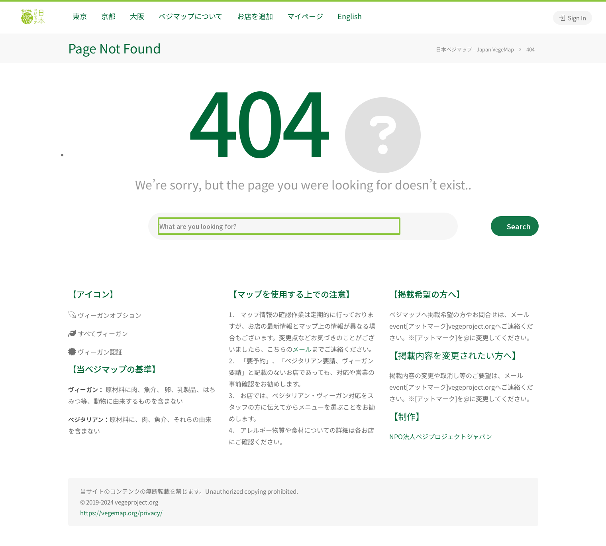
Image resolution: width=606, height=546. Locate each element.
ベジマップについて (191, 16)
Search (519, 226)
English (349, 16)
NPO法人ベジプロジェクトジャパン (440, 436)
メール (302, 349)
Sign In (572, 18)
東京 (80, 16)
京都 (108, 16)
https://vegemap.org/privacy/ (121, 513)
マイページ (305, 16)
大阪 (137, 16)
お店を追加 (255, 16)
